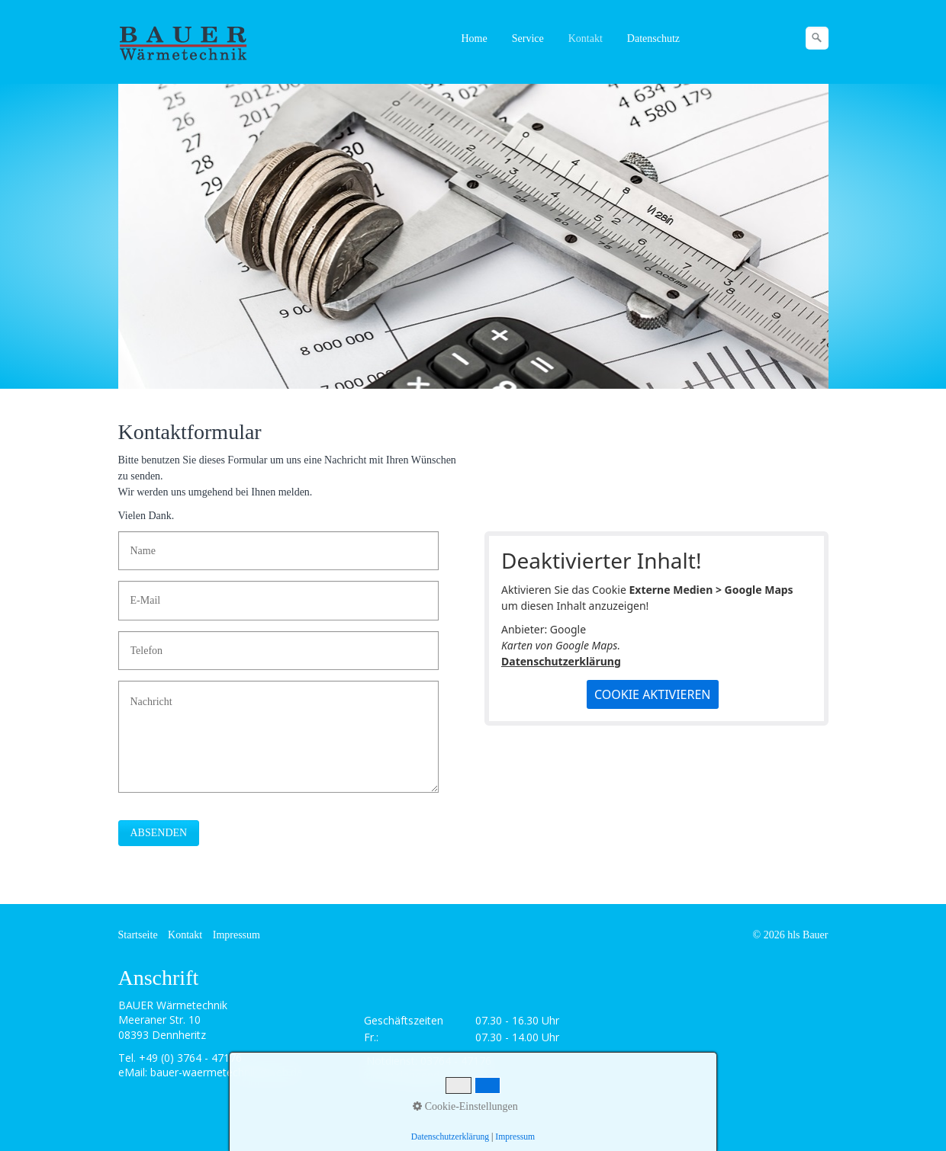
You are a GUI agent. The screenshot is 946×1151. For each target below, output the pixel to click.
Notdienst (390, 1060)
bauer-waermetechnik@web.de (226, 1072)
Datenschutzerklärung (561, 661)
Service (528, 38)
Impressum (236, 935)
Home (474, 38)
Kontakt (585, 38)
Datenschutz (653, 38)
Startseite (138, 935)
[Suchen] (817, 38)
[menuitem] (475, 38)
